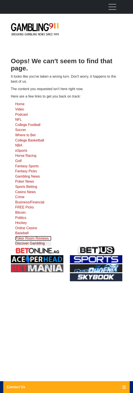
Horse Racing (25, 155)
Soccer (20, 130)
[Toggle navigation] (112, 6)
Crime (20, 197)
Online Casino (26, 228)
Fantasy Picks (26, 171)
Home (20, 104)
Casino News (25, 192)
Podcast (21, 114)
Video (19, 109)
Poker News (24, 181)
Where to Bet (25, 135)
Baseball (22, 233)
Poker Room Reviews (32, 238)
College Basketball (29, 140)
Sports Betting (26, 187)
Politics (20, 218)
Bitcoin (20, 212)
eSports (21, 150)
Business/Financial (29, 202)
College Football (28, 125)
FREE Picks (24, 207)
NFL (18, 119)
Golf (18, 161)
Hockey (21, 223)
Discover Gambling (30, 243)
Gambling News (27, 176)
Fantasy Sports (27, 166)
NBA (18, 145)
